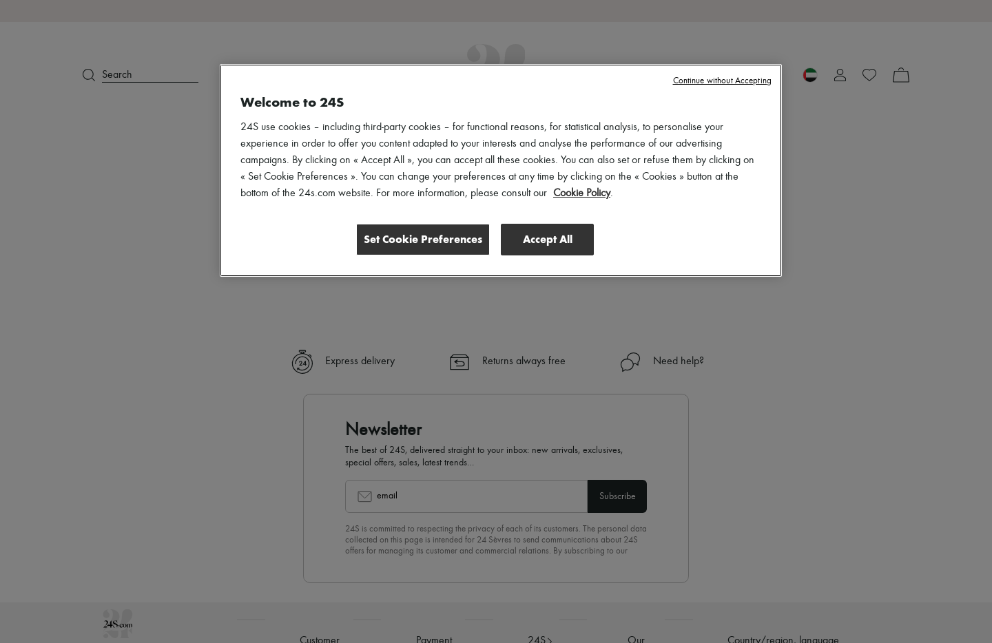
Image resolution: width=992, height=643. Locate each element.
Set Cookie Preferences (423, 238)
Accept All (547, 238)
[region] (501, 170)
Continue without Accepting (722, 80)
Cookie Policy (581, 193)
